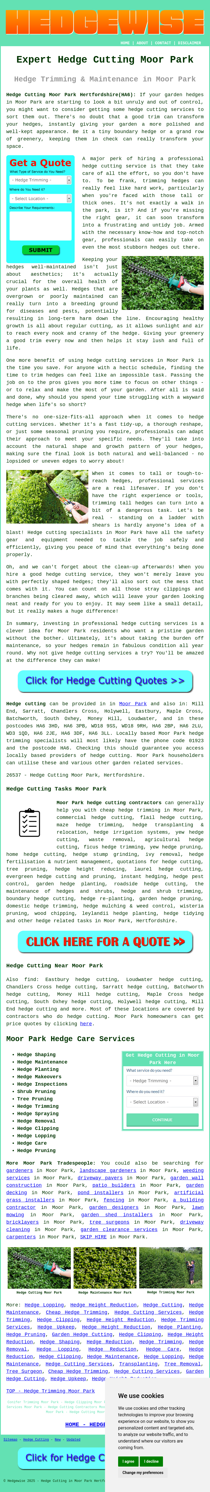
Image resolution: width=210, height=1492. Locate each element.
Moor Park (133, 704)
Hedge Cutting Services (148, 1312)
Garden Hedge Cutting (82, 1334)
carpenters (21, 1237)
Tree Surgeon (24, 1371)
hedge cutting (37, 1009)
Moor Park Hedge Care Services (70, 1039)
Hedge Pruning (25, 1334)
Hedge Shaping (60, 1342)
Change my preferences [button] (142, 1472)
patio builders (113, 1185)
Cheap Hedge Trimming (76, 1312)
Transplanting (138, 1364)
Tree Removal (182, 1364)
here (86, 1024)
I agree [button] (128, 1461)
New (58, 1440)
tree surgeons (109, 1222)
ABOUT (142, 43)
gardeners (19, 1170)
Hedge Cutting (162, 1305)
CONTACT (163, 43)
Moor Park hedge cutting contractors (109, 803)
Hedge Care (162, 1349)
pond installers (101, 1193)
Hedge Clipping (58, 1320)
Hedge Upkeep (56, 1327)
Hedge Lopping (44, 1305)
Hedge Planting (179, 1327)
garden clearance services (119, 1229)
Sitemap (10, 1440)
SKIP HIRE (93, 1237)
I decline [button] (151, 1461)
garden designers (114, 1207)
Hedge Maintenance (112, 1356)
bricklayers (22, 1222)
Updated (73, 1440)
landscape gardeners (108, 1170)
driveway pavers (100, 1178)
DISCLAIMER (189, 43)
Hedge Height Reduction (103, 1305)
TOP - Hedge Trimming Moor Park (50, 1391)
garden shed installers (117, 1215)
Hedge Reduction (109, 1342)
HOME (125, 43)
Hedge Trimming (160, 1342)
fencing (114, 1200)
